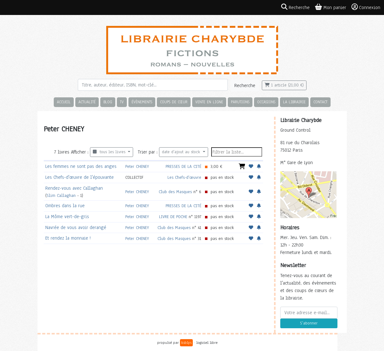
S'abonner (308, 323)
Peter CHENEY (137, 166)
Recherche (244, 85)
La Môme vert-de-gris (67, 216)
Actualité (87, 102)
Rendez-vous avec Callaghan (74, 188)
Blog (107, 102)
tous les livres (110, 152)
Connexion (366, 7)
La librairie (294, 102)
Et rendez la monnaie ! (68, 238)
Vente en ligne (209, 102)
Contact (320, 102)
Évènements (142, 102)
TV (122, 102)
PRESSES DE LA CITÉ (183, 166)
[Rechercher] (153, 85)
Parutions (240, 102)
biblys (186, 342)
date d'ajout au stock (182, 152)
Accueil (64, 102)
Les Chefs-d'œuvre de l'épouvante (79, 177)
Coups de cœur (173, 102)
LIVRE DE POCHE (173, 217)
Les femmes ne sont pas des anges (81, 166)
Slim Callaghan (61, 195)
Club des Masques (175, 192)
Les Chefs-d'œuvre (184, 177)
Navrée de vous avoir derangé (75, 227)
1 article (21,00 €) (284, 85)
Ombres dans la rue (65, 205)
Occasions (266, 102)
